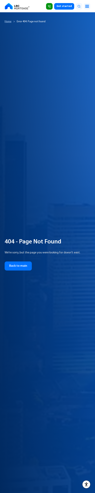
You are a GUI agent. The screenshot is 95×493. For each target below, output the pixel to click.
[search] (79, 6)
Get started (64, 6)
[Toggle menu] (87, 6)
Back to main (18, 265)
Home (8, 21)
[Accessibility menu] (86, 484)
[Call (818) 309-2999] (49, 6)
